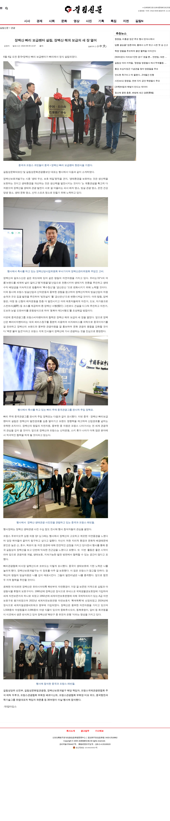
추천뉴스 (121, 33)
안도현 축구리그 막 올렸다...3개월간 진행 (134, 75)
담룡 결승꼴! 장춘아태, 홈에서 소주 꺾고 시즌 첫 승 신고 (141, 45)
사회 (52, 21)
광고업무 (85, 731)
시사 (27, 21)
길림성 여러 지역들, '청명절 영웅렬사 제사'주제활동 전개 (142, 63)
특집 (113, 21)
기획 (101, 21)
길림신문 (4, 28)
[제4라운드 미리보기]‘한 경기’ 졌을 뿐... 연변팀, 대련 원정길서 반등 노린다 (142, 57)
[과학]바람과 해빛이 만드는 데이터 (131, 87)
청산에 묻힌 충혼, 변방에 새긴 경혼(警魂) (134, 93)
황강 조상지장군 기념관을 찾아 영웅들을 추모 (136, 69)
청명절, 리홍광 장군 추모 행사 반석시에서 (134, 39)
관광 (13, 28)
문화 (64, 21)
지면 (126, 21)
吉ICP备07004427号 (68, 744)
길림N (139, 21)
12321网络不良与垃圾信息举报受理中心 (69, 738)
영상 (76, 21)
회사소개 (70, 731)
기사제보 (99, 731)
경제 (39, 21)
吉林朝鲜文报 (84, 741)
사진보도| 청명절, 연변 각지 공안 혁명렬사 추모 (137, 81)
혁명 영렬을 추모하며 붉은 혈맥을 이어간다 (136, 51)
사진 (89, 21)
